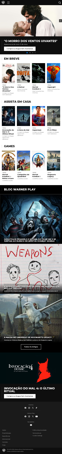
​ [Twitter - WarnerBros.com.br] (33, 408)
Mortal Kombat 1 (36, 175)
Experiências (6, 436)
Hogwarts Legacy (51, 175)
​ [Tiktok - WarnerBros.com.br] (36, 408)
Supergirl (51, 87)
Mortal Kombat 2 (36, 88)
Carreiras (5, 442)
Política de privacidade (39, 430)
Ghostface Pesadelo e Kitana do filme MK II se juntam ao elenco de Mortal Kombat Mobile (30, 240)
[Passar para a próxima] (58, 116)
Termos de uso (37, 433)
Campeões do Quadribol (23, 175)
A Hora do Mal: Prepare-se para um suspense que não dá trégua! (32, 287)
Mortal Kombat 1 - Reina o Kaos (8, 176)
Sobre (4, 430)
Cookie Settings (37, 435)
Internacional (6, 439)
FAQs (3, 445)
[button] (27, 52)
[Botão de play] (31, 20)
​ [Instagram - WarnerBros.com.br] (29, 408)
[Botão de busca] (59, 2)
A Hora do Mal (23, 130)
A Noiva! (20, 87)
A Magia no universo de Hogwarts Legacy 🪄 (29, 337)
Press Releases (6, 433)
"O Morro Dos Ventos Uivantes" (30, 41)
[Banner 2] (60, 20)
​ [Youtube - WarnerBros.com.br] (36, 416)
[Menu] (8, 2)
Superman (36, 130)
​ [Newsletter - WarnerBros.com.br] (31, 425)
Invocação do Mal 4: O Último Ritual (8, 132)
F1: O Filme (52, 130)
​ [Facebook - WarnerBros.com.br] (25, 408)
